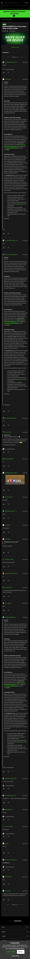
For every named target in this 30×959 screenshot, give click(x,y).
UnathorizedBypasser (10, 617)
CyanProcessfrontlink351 (11, 573)
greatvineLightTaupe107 (11, 860)
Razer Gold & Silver (7, 19)
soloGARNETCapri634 (10, 795)
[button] (2, 3)
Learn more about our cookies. (16, 948)
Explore (15, 931)
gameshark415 (8, 809)
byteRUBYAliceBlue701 (10, 778)
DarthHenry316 (9, 497)
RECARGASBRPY (9, 459)
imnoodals (7, 539)
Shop (15, 927)
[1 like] (8, 69)
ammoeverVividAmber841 (11, 254)
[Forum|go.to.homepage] (10, 3)
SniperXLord (8, 432)
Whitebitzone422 (9, 559)
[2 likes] (9, 449)
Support (15, 936)
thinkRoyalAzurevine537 (11, 62)
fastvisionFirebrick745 (10, 418)
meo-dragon (8, 79)
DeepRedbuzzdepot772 (10, 511)
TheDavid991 (8, 877)
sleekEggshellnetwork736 (11, 473)
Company (15, 940)
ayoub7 (7, 843)
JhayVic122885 (9, 826)
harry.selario (8, 603)
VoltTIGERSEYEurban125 (11, 240)
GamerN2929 (8, 587)
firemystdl (7, 525)
